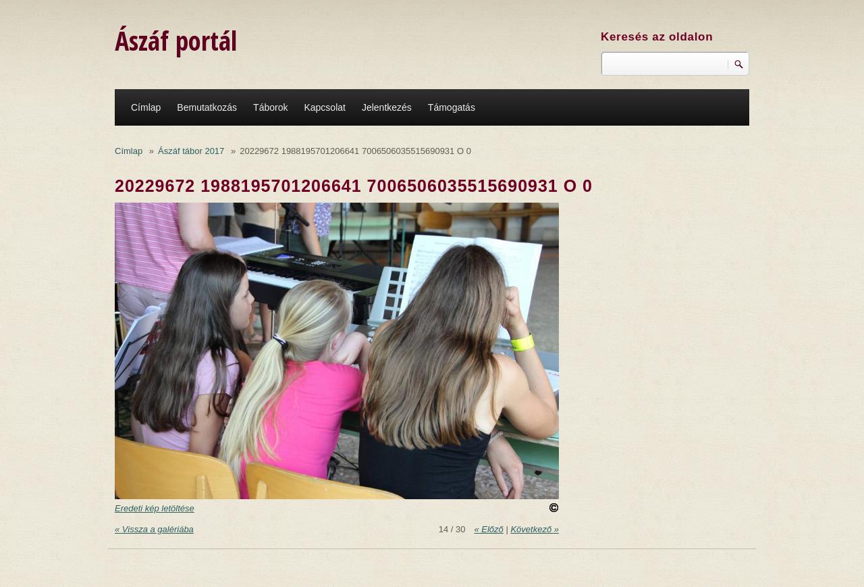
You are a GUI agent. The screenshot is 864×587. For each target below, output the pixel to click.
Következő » (534, 529)
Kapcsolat (324, 107)
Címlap (146, 107)
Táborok (270, 107)
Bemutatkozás (207, 107)
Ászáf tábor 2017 (191, 151)
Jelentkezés (387, 107)
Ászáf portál (176, 40)
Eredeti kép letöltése (154, 508)
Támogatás (451, 107)
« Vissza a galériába (154, 529)
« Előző (488, 529)
